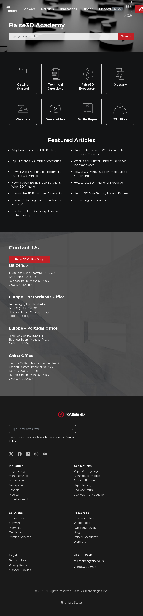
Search (126, 36)
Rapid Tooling (82, 485)
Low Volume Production (89, 494)
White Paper (82, 522)
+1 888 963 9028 (122, 8)
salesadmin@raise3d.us (89, 561)
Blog (77, 532)
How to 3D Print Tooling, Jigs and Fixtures (101, 193)
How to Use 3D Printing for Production (99, 182)
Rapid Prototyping (86, 471)
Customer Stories (85, 518)
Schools (14, 490)
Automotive (17, 480)
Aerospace (16, 485)
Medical (14, 494)
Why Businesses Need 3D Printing (33, 150)
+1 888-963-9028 (85, 567)
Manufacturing (18, 476)
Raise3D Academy (86, 537)
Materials (15, 527)
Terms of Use (52, 437)
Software (15, 522)
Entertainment (18, 499)
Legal (13, 555)
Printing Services (20, 537)
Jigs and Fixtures (84, 480)
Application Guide (85, 527)
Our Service (16, 532)
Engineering (17, 471)
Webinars (80, 541)
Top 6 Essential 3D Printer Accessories (36, 161)
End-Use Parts (83, 490)
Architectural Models (87, 476)
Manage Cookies (20, 570)
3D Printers (16, 518)
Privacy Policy (18, 565)
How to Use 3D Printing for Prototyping (37, 193)
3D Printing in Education (90, 200)
